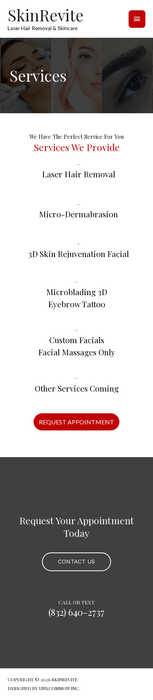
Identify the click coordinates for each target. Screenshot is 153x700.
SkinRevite (46, 15)
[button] (76, 421)
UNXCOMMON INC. (59, 688)
